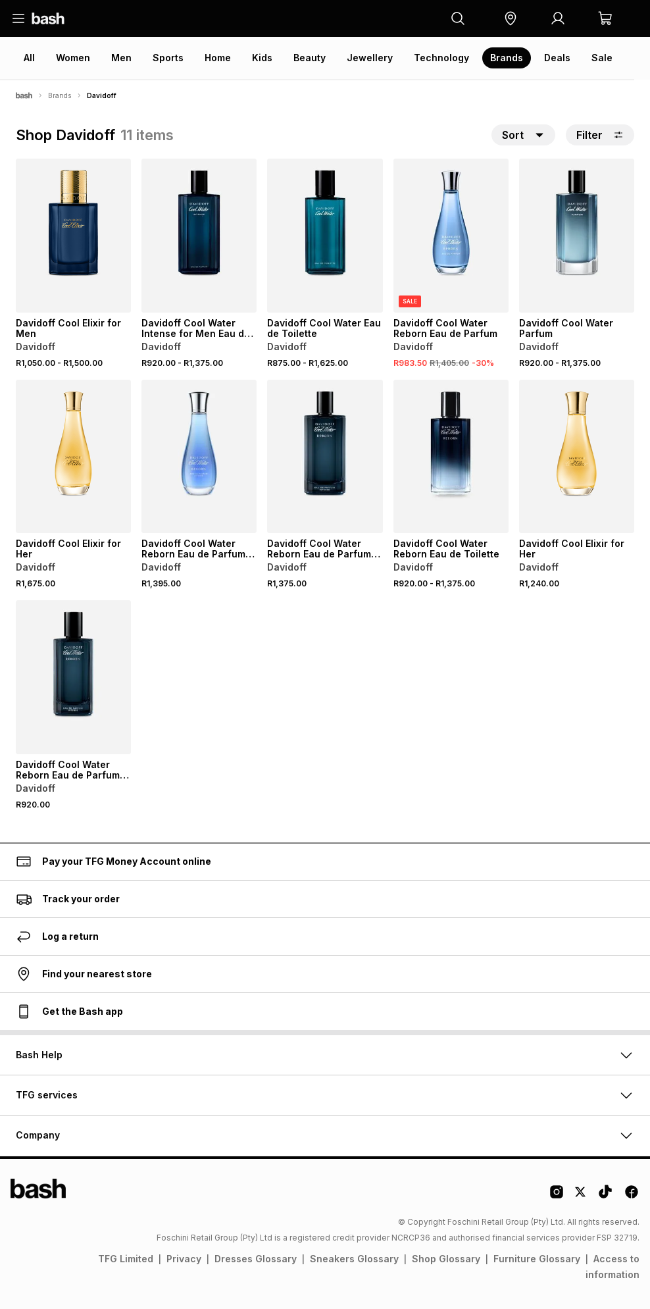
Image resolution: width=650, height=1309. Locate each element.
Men (121, 57)
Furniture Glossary (536, 1258)
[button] (510, 18)
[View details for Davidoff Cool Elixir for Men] (73, 236)
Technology (441, 57)
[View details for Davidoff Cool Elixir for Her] (73, 457)
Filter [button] (600, 134)
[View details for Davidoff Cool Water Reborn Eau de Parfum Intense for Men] (324, 457)
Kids (262, 57)
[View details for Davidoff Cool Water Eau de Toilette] (324, 236)
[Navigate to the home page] (48, 18)
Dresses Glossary (255, 1258)
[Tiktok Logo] (605, 1196)
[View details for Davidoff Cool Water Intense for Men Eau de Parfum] (199, 236)
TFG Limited (125, 1258)
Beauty (309, 57)
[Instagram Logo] (556, 1196)
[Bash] (24, 95)
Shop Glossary (446, 1258)
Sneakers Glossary (354, 1258)
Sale (601, 57)
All (29, 57)
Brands (506, 57)
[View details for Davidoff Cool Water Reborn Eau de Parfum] (451, 236)
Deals (557, 57)
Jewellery (370, 57)
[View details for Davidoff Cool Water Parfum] (576, 236)
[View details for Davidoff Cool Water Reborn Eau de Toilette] (451, 457)
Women (73, 57)
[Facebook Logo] (631, 1196)
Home (218, 57)
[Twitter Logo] (581, 1196)
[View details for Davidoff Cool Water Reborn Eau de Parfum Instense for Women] (199, 457)
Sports (168, 57)
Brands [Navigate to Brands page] (59, 95)
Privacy (183, 1258)
